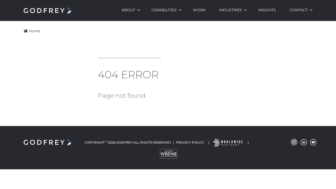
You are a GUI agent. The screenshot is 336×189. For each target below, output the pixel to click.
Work (199, 10)
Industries (230, 10)
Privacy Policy (190, 142)
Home (32, 31)
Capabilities (164, 10)
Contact (299, 10)
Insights (267, 10)
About (128, 10)
